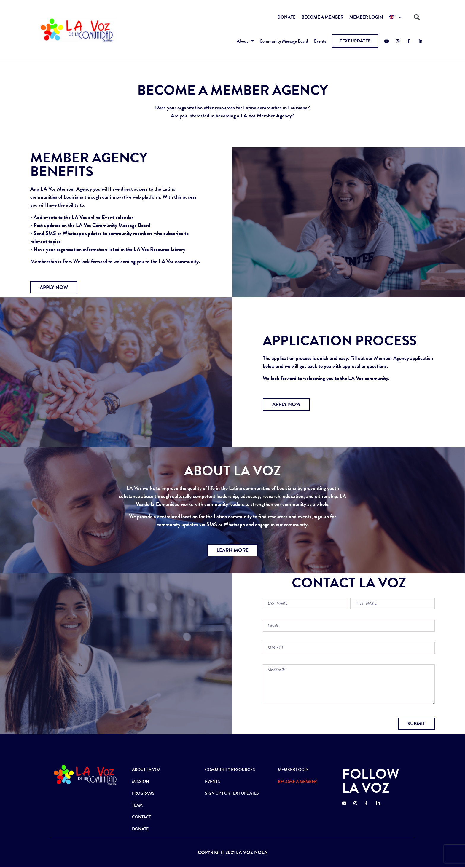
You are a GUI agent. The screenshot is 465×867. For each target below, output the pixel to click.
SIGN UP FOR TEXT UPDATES (232, 793)
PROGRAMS (143, 793)
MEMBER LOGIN (366, 17)
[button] (355, 41)
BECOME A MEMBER (322, 17)
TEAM (137, 805)
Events (320, 41)
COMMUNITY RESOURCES (230, 770)
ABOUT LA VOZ (146, 770)
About (245, 41)
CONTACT (141, 817)
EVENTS (212, 781)
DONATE (286, 17)
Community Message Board (283, 41)
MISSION (140, 781)
